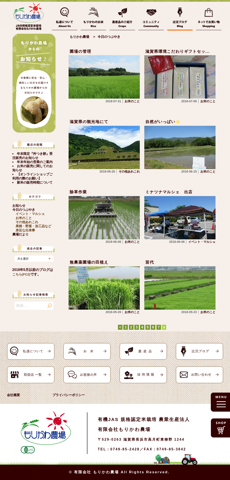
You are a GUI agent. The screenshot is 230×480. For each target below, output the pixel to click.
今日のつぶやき (23, 209)
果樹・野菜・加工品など (33, 226)
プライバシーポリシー (68, 395)
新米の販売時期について (35, 182)
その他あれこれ (27, 222)
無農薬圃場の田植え (89, 262)
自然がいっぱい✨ (162, 122)
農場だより (20, 234)
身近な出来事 (25, 230)
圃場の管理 (80, 51)
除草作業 (78, 192)
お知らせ (18, 205)
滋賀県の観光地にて (89, 122)
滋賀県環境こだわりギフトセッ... (177, 51)
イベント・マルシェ (30, 214)
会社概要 (13, 395)
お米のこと (24, 218)
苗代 (149, 262)
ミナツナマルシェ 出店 (169, 192)
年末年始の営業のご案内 (35, 162)
